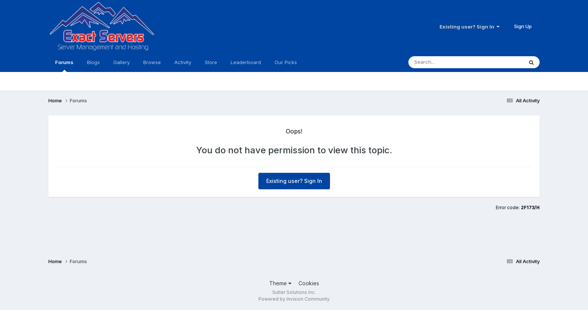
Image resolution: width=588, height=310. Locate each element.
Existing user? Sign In (470, 27)
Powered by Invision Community (294, 299)
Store (211, 62)
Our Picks (285, 62)
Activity (182, 62)
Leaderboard (246, 62)
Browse (152, 62)
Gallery (121, 62)
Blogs (93, 62)
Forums (64, 65)
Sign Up (523, 26)
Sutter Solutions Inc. (294, 292)
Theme (280, 283)
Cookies (308, 283)
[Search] (450, 62)
